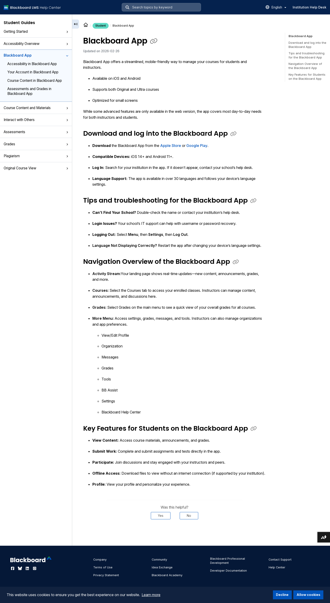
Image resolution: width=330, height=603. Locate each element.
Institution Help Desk (309, 7)
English (279, 7)
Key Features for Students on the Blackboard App (307, 76)
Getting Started (36, 31)
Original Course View (36, 168)
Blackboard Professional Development (227, 560)
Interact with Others (36, 120)
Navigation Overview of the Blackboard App (305, 66)
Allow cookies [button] (308, 595)
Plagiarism (36, 156)
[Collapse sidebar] (75, 24)
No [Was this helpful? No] (189, 516)
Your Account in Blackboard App (32, 72)
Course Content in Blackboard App (34, 80)
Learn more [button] (151, 594)
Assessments (36, 132)
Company (100, 559)
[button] (67, 32)
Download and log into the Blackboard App (307, 45)
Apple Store (170, 145)
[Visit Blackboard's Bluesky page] (20, 568)
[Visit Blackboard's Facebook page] (13, 568)
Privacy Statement (106, 575)
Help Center (277, 567)
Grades (36, 144)
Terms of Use (103, 567)
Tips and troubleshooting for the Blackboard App (306, 55)
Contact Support (280, 559)
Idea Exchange (162, 567)
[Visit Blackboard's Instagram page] (34, 568)
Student (100, 25)
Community (159, 559)
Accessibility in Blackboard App (32, 64)
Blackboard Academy (167, 575)
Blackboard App (36, 55)
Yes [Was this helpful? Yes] (160, 516)
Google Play (196, 145)
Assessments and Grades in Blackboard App (29, 91)
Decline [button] (282, 595)
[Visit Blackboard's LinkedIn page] (27, 568)
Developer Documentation (228, 570)
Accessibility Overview (36, 43)
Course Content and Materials (36, 108)
